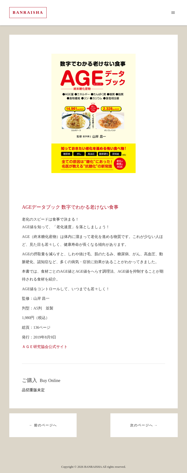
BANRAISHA (28, 12)
